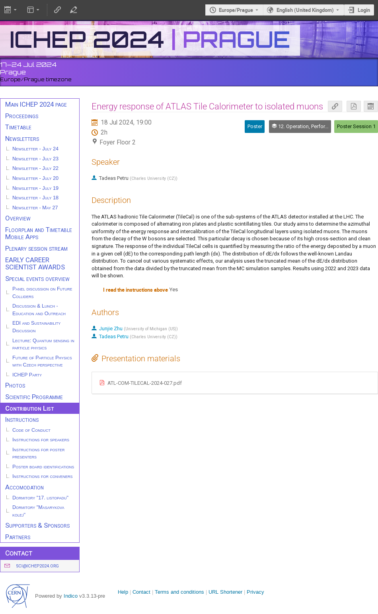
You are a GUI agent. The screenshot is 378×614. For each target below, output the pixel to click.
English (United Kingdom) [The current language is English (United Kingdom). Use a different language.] (305, 10)
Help (123, 592)
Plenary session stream (36, 248)
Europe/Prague (236, 10)
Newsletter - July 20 (35, 178)
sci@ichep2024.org (37, 566)
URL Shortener (225, 592)
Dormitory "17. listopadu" (40, 498)
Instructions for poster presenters (38, 453)
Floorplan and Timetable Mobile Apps (38, 233)
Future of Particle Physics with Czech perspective (42, 361)
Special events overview (37, 279)
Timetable (18, 127)
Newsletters (22, 138)
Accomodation (24, 487)
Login (364, 10)
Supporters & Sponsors (37, 525)
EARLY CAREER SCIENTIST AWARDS (35, 263)
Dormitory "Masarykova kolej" (38, 511)
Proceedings (21, 116)
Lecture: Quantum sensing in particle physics (43, 344)
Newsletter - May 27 (35, 208)
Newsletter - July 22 (35, 168)
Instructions (22, 419)
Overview (18, 218)
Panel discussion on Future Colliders (42, 292)
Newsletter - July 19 (35, 188)
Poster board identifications (43, 467)
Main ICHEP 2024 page (36, 104)
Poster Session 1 (356, 126)
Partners (17, 537)
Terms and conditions (179, 592)
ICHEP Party (27, 375)
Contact (141, 592)
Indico (71, 596)
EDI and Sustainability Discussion (36, 326)
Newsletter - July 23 (35, 159)
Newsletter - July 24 (35, 149)
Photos (15, 385)
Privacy (255, 592)
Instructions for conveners (42, 476)
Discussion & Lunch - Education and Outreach (39, 309)
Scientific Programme (34, 397)
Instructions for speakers (40, 439)
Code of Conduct (31, 430)
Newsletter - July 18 (35, 198)
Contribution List (29, 408)
